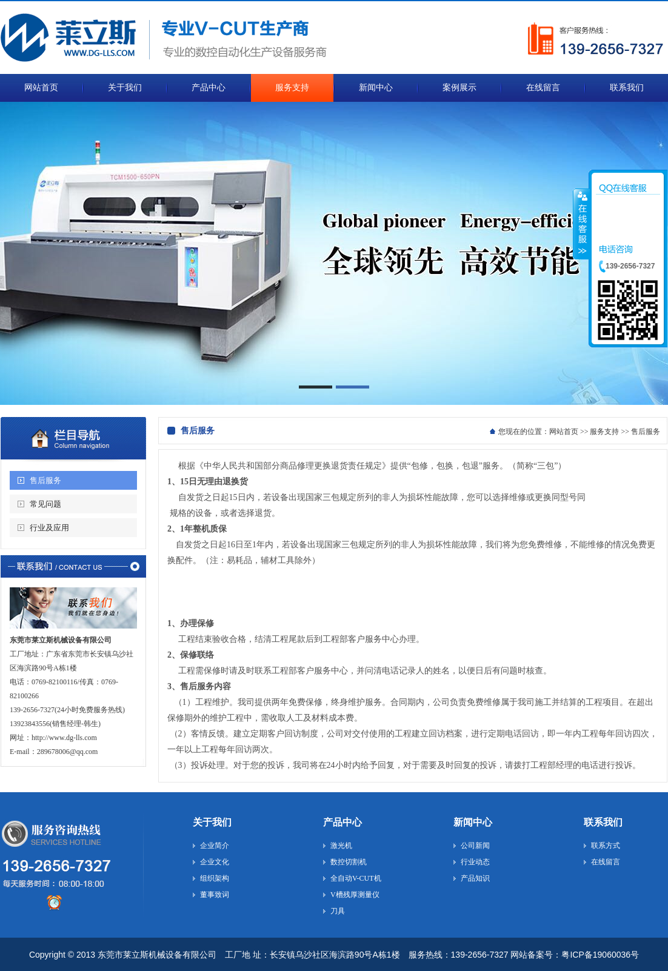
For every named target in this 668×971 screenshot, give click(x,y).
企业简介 (214, 845)
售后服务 (45, 480)
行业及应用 (49, 527)
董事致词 (214, 894)
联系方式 (605, 845)
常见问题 (45, 504)
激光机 (341, 845)
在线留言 (605, 862)
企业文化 (214, 862)
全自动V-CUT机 (355, 878)
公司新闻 (475, 845)
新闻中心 (472, 822)
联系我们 (603, 822)
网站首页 (563, 431)
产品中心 (342, 822)
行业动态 (475, 862)
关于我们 (212, 822)
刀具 (337, 911)
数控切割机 (348, 862)
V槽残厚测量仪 (354, 894)
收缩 (581, 223)
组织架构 (214, 878)
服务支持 (604, 431)
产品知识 (475, 878)
